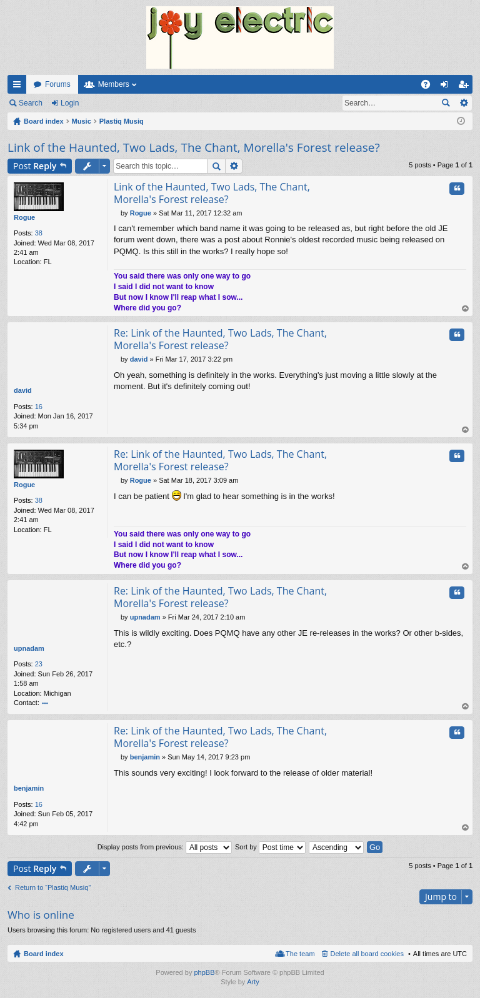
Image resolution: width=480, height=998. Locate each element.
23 (38, 664)
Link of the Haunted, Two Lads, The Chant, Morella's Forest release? (194, 147)
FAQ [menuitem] (429, 87)
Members (113, 84)
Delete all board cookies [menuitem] (367, 953)
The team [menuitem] (300, 953)
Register (112, 103)
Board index (44, 953)
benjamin (29, 789)
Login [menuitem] (447, 87)
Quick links (19, 87)
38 (38, 233)
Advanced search (463, 103)
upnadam (29, 648)
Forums (58, 84)
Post (34, 166)
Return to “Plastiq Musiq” (53, 887)
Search (30, 103)
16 (38, 406)
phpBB (204, 972)
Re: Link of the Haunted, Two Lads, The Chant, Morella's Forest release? (220, 340)
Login (70, 103)
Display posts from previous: (165, 847)
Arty (253, 982)
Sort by (270, 847)
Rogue (24, 217)
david (23, 391)
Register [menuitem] (465, 87)
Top (465, 309)
